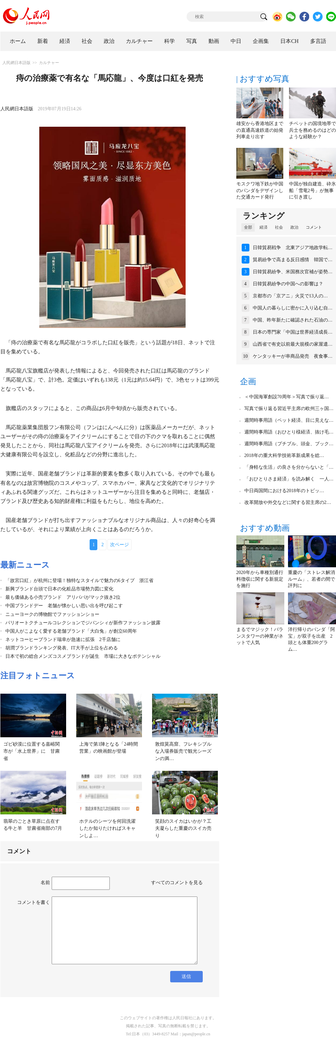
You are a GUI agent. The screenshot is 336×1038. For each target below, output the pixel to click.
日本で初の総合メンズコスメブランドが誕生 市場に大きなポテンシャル (82, 656)
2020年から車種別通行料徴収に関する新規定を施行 (259, 579)
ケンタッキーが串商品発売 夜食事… (293, 356)
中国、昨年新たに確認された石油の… (293, 320)
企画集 (261, 41)
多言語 (318, 41)
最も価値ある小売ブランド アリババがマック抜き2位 (63, 597)
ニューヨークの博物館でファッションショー (52, 614)
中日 (236, 41)
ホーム (18, 41)
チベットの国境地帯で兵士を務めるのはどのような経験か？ (312, 130)
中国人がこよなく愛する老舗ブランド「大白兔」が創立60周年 (71, 631)
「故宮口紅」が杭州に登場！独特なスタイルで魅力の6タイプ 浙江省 (79, 580)
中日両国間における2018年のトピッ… (284, 490)
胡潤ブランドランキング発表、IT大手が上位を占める (61, 647)
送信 (186, 976)
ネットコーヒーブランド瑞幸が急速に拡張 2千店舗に (63, 639)
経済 (64, 41)
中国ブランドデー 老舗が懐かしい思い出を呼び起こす (64, 605)
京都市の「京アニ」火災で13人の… (290, 295)
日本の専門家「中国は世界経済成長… (293, 332)
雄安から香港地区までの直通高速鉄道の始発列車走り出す (259, 130)
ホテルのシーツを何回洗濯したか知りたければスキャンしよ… (107, 828)
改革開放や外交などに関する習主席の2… (287, 502)
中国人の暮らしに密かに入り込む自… (293, 307)
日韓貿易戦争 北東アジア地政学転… (293, 247)
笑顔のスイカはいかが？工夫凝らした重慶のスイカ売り (183, 828)
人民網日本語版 (16, 62)
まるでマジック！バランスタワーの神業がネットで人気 (259, 636)
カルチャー (139, 41)
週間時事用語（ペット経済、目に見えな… (289, 420)
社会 (87, 41)
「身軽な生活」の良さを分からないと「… (289, 467)
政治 (109, 41)
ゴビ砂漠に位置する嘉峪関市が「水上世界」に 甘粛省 (31, 751)
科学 (169, 41)
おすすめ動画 (265, 528)
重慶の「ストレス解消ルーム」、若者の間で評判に (311, 579)
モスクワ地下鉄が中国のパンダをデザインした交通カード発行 (259, 190)
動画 (213, 41)
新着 (42, 41)
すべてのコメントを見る (177, 882)
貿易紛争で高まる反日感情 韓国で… (293, 259)
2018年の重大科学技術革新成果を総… (284, 455)
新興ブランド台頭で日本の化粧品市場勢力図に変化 (59, 588)
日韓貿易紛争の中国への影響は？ (288, 283)
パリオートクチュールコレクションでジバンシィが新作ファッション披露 (82, 622)
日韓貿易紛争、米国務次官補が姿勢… (293, 271)
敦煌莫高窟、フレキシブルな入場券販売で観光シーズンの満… (183, 751)
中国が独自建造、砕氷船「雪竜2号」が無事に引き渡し (312, 190)
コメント (314, 227)
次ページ (119, 544)
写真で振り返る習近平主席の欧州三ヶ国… (289, 408)
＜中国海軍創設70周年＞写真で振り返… (286, 396)
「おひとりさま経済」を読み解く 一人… (289, 478)
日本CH (289, 41)
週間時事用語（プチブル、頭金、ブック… (289, 443)
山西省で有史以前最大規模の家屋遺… (293, 344)
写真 (191, 41)
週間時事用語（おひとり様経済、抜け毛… (289, 432)
